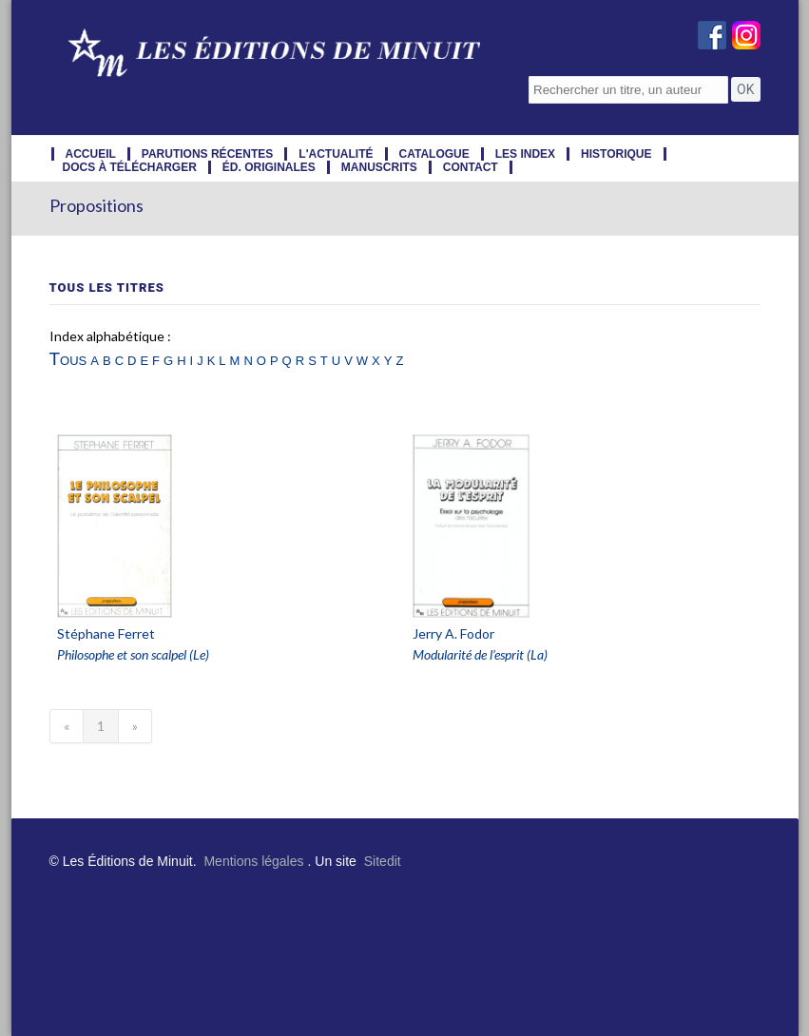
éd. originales (269, 167)
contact (470, 167)
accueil (91, 154)
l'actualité (336, 154)
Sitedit (382, 861)
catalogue (434, 154)
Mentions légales (253, 861)
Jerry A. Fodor (453, 633)
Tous (68, 359)
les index (525, 154)
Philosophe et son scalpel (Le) (133, 654)
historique (616, 154)
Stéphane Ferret (106, 633)
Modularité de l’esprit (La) (480, 654)
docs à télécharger (130, 167)
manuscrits (379, 167)
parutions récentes (207, 154)
